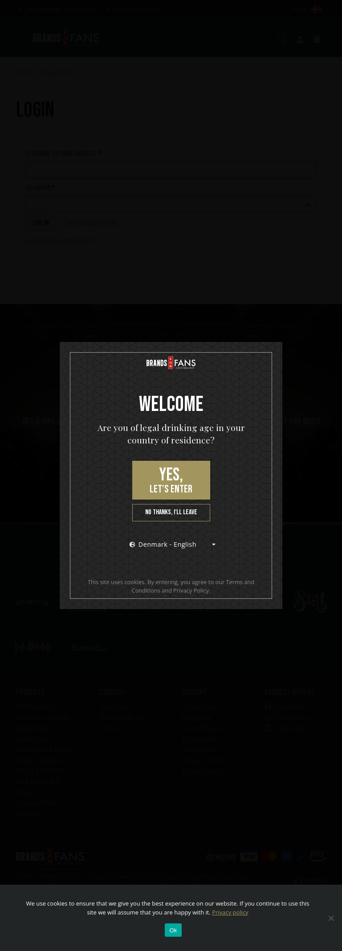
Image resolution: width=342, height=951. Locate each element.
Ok (173, 930)
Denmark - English (163, 544)
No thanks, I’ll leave (171, 512)
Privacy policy (230, 912)
